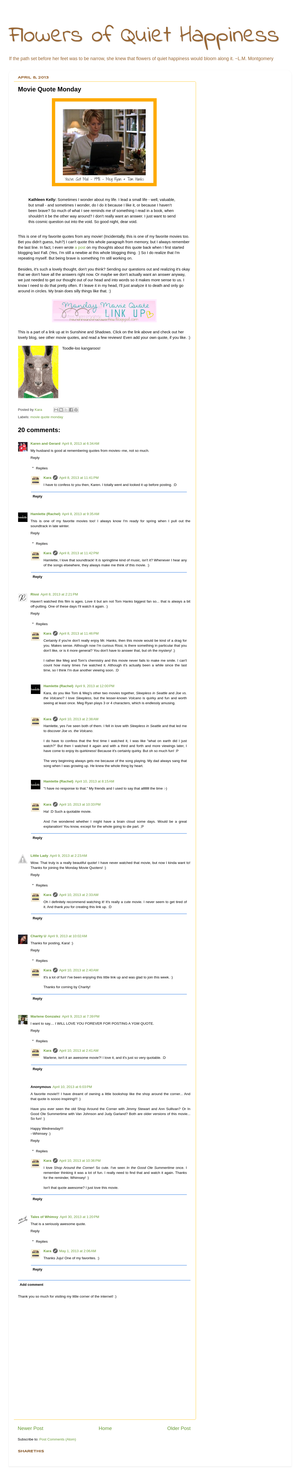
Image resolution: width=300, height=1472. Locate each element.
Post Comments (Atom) (57, 1439)
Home (105, 1428)
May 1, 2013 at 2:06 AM (77, 1251)
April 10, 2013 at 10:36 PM (80, 1161)
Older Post (178, 1428)
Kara (47, 478)
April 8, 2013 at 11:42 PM (79, 553)
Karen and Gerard (46, 443)
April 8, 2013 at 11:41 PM (79, 478)
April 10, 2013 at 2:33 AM (79, 895)
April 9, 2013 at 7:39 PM (81, 1016)
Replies (42, 468)
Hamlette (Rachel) (46, 514)
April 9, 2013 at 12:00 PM (94, 686)
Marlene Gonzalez (46, 1016)
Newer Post (30, 1428)
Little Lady (39, 856)
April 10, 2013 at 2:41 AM (79, 1051)
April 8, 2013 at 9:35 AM (80, 514)
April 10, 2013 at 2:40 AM (79, 970)
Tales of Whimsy (44, 1217)
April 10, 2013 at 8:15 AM (94, 781)
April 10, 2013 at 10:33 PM (80, 804)
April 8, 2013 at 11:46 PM (79, 633)
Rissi (35, 594)
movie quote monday (46, 417)
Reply (35, 458)
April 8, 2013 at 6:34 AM (80, 443)
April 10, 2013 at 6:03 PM (72, 1087)
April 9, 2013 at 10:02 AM (67, 936)
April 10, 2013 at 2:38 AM (79, 719)
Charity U (38, 936)
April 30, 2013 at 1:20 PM (79, 1217)
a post (80, 247)
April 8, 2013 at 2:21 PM (59, 594)
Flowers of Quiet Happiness (144, 36)
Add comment (31, 1285)
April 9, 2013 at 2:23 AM (68, 856)
